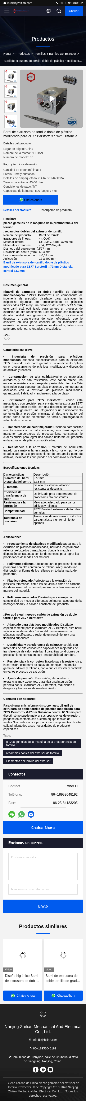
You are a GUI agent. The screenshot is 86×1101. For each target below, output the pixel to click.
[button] (12, 126)
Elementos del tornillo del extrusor (28, 761)
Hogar (7, 53)
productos (23, 53)
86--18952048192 (69, 3)
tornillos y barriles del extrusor (55, 53)
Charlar (74, 11)
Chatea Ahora (43, 828)
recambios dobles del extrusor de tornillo (32, 753)
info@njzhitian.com (17, 3)
